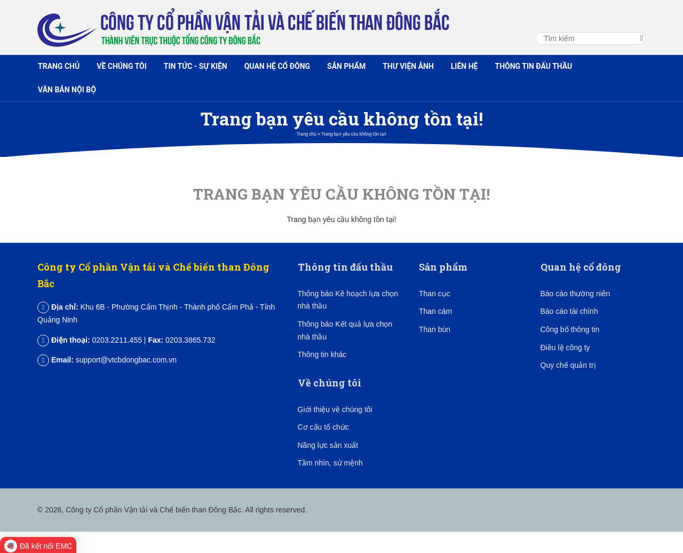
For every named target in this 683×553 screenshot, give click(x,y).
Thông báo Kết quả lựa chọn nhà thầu (345, 330)
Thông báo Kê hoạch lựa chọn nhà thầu (348, 300)
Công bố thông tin (570, 329)
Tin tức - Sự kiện (195, 66)
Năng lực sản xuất (328, 445)
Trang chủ (59, 66)
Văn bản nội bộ (67, 89)
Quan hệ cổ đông (277, 66)
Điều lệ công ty (565, 347)
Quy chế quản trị (568, 365)
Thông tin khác (322, 354)
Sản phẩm (346, 66)
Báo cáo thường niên (575, 293)
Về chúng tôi (122, 66)
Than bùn (434, 329)
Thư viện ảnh (408, 66)
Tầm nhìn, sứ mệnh (330, 463)
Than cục (434, 293)
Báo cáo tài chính (569, 311)
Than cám (435, 311)
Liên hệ (464, 66)
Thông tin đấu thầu (533, 66)
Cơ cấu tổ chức (323, 427)
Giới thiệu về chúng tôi (335, 409)
